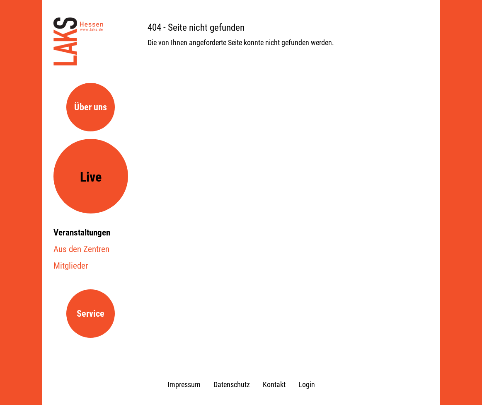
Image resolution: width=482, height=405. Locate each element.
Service (90, 313)
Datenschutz (231, 384)
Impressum (184, 384)
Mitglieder (70, 266)
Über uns (90, 107)
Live (91, 177)
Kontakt (274, 384)
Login (306, 384)
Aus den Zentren (81, 249)
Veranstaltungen (81, 233)
